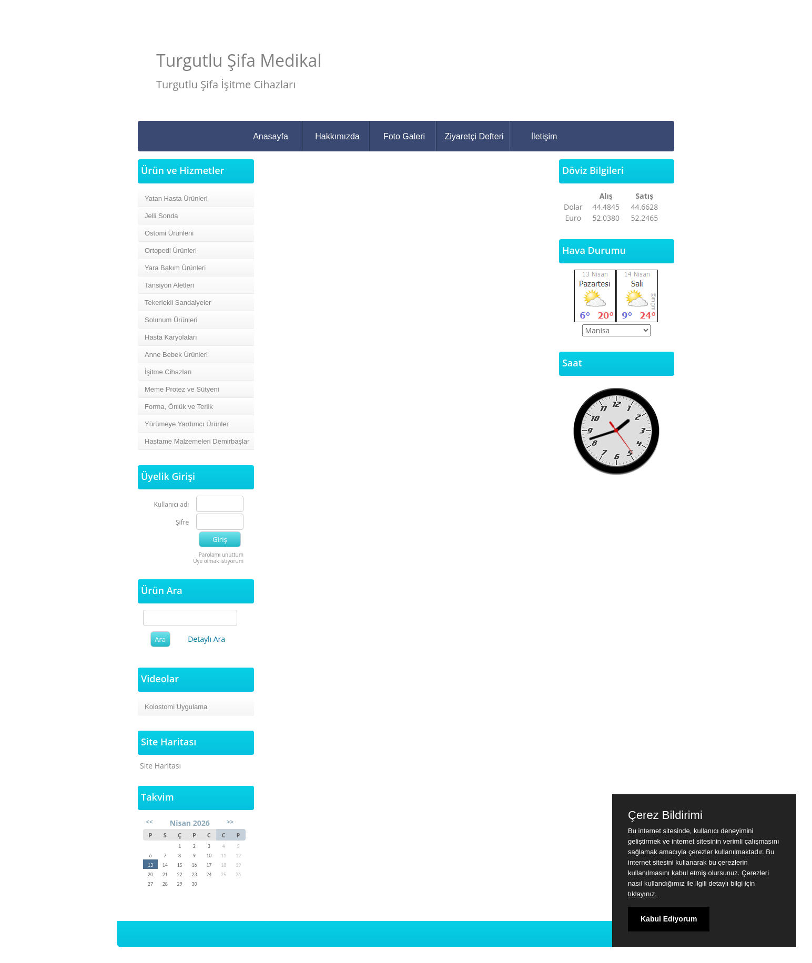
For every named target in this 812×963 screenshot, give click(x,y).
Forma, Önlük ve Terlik (179, 407)
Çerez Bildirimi (665, 815)
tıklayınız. (642, 894)
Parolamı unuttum (221, 554)
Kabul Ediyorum (669, 919)
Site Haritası (160, 766)
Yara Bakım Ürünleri (175, 268)
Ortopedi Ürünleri (171, 250)
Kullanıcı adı (171, 505)
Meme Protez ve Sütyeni (182, 389)
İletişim (544, 136)
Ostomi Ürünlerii (169, 233)
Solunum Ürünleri (171, 320)
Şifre (182, 523)
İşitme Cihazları (168, 372)
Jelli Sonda (161, 216)
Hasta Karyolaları (171, 337)
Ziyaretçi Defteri (473, 136)
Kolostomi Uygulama (176, 707)
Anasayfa (270, 136)
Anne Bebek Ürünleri (176, 354)
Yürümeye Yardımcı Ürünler (187, 424)
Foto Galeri (404, 136)
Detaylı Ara (206, 639)
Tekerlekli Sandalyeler (178, 302)
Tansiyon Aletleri (169, 285)
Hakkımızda (337, 136)
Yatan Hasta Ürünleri (176, 198)
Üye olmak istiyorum (218, 561)
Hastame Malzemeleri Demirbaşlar (197, 441)
